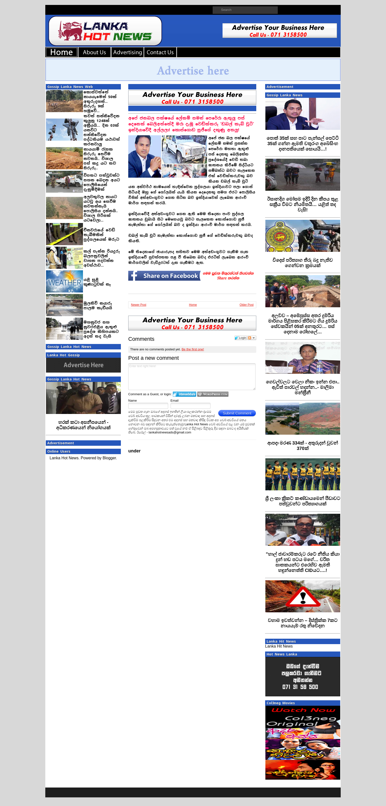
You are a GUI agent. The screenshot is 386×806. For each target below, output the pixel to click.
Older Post (247, 305)
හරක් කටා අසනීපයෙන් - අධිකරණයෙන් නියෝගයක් (83, 425)
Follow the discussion (251, 338)
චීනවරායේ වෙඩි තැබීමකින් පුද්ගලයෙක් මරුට (101, 235)
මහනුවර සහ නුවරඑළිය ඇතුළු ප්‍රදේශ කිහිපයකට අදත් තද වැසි (101, 329)
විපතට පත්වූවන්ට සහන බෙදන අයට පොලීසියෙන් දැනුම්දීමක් (101, 182)
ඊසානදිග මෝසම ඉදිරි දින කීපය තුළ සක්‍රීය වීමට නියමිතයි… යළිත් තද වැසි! (302, 204)
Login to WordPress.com (212, 394)
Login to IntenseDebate (184, 394)
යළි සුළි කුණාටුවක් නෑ (97, 282)
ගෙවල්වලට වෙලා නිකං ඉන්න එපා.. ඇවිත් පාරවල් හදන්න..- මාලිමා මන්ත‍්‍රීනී (302, 387)
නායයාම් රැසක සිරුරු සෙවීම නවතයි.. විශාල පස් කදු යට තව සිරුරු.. (99, 158)
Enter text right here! (192, 376)
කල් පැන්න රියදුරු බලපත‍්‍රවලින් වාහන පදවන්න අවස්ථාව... (101, 258)
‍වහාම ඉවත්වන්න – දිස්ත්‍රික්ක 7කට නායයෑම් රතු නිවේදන (303, 623)
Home (193, 305)
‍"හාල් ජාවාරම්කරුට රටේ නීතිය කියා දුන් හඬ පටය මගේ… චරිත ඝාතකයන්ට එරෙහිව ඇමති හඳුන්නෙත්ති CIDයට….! (303, 562)
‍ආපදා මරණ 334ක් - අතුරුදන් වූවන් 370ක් (302, 445)
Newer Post (138, 305)
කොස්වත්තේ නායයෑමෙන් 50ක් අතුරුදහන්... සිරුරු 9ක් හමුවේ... (99, 101)
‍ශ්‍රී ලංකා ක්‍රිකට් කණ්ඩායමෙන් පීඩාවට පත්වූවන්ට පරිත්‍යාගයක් (302, 501)
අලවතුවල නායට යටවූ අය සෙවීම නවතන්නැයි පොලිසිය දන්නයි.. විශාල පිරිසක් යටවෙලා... (100, 208)
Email (175, 400)
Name (132, 400)
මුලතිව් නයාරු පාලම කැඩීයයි (97, 305)
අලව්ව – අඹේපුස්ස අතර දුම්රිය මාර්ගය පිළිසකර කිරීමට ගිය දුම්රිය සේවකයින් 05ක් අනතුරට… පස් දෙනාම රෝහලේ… (303, 323)
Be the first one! (193, 349)
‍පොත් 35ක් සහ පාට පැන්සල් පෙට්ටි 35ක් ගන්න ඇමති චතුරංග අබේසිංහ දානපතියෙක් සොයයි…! (303, 144)
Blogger (109, 458)
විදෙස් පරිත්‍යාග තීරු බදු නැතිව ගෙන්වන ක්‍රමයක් (303, 262)
